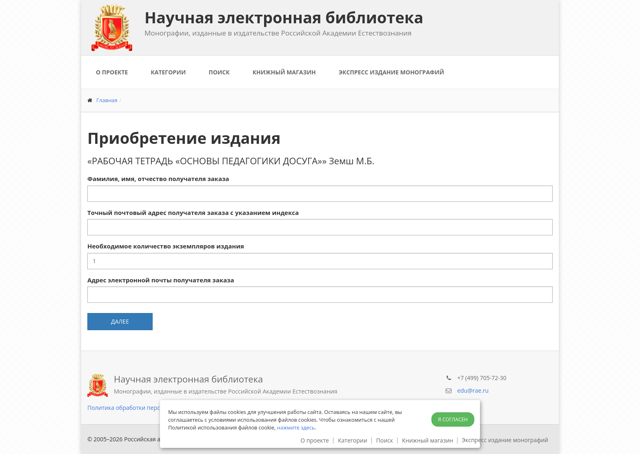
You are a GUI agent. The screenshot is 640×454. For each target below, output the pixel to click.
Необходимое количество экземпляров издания (165, 246)
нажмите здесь (296, 427)
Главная (107, 100)
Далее (120, 321)
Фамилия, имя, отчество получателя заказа (158, 178)
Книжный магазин (284, 72)
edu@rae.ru (473, 390)
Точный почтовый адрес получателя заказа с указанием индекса (193, 212)
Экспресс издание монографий (391, 72)
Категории (168, 72)
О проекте (112, 72)
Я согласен (453, 419)
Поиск (219, 72)
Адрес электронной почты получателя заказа (160, 280)
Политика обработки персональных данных (148, 408)
